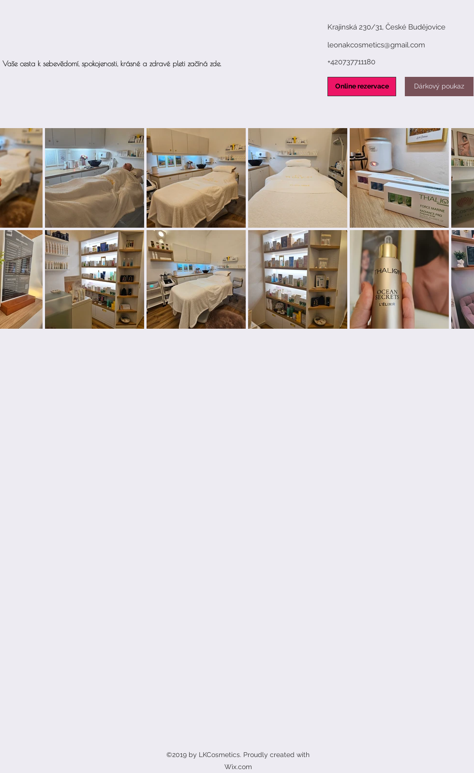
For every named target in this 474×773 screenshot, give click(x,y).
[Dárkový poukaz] (439, 86)
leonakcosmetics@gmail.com (376, 45)
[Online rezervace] (361, 86)
